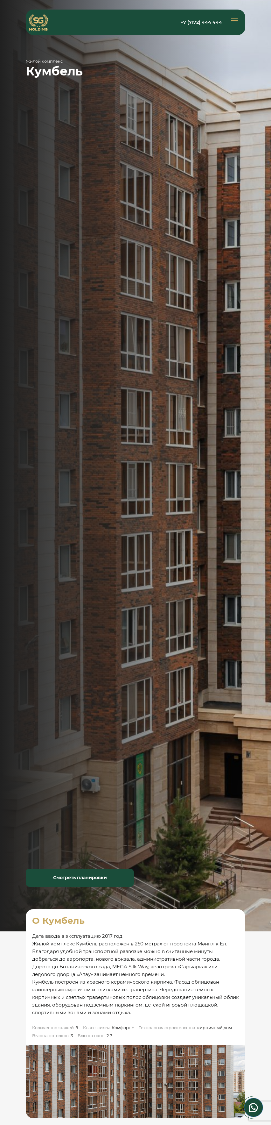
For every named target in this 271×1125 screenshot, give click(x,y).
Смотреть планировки (80, 877)
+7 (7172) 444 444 (201, 22)
